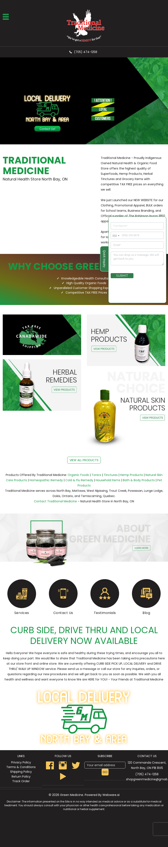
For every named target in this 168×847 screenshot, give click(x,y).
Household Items (108, 480)
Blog (146, 612)
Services (21, 612)
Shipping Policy (21, 772)
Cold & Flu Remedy (79, 480)
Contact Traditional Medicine (55, 501)
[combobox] (116, 239)
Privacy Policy (21, 762)
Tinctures (111, 475)
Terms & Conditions (21, 767)
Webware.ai (111, 795)
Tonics (96, 475)
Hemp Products (131, 475)
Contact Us (63, 612)
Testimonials (105, 612)
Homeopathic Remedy (46, 480)
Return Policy (21, 776)
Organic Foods (78, 475)
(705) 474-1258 (85, 52)
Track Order (21, 781)
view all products (84, 460)
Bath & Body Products (139, 480)
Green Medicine (71, 795)
